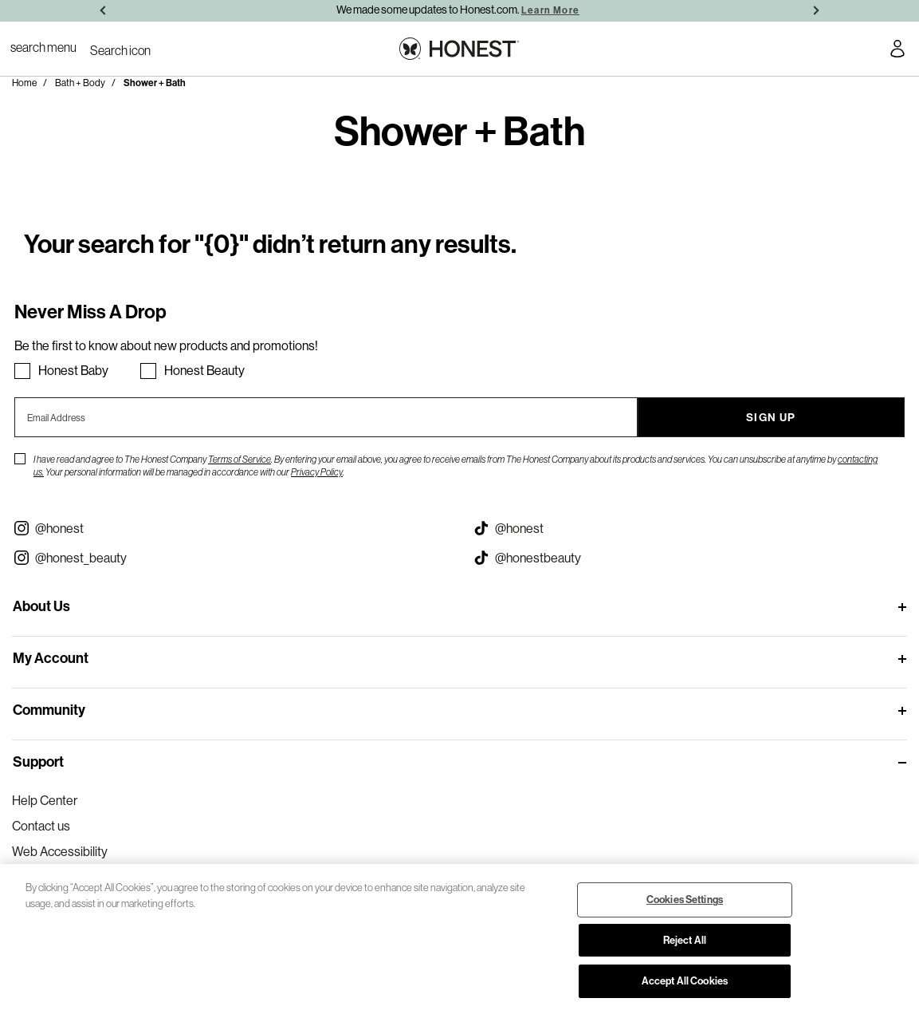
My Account (50, 658)
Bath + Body (80, 83)
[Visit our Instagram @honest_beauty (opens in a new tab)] (230, 557)
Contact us (41, 826)
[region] (459, 939)
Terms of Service (239, 459)
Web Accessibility (60, 851)
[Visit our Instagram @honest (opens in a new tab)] (230, 528)
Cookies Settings (684, 899)
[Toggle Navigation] (43, 47)
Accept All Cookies (685, 981)
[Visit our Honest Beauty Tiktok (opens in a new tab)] (690, 557)
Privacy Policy (317, 472)
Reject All (684, 940)
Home (24, 83)
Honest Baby (73, 370)
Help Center (44, 800)
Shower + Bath (155, 83)
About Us (41, 606)
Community (49, 710)
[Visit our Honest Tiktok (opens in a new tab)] (690, 528)
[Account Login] (897, 51)
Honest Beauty (204, 370)
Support (38, 762)
